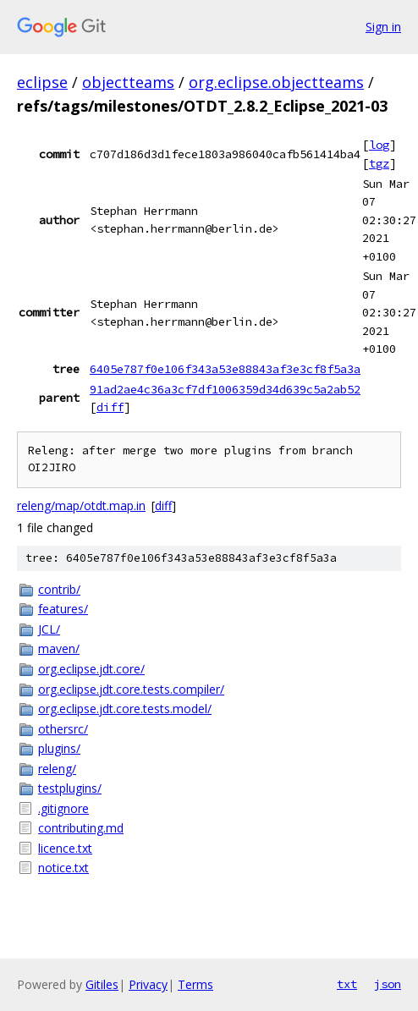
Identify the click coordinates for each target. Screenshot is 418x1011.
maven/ (59, 648)
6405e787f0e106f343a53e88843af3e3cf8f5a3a (225, 368)
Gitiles (101, 984)
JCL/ (49, 629)
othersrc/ (63, 729)
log (379, 144)
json (387, 984)
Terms (195, 984)
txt (347, 984)
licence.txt (65, 848)
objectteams (128, 82)
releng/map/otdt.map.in (81, 505)
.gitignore (63, 808)
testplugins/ (70, 788)
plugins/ (59, 748)
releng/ (57, 769)
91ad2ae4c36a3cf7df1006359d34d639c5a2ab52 (225, 389)
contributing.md (81, 828)
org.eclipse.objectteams (276, 82)
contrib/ (59, 589)
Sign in (383, 27)
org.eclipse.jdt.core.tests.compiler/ (131, 689)
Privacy (148, 984)
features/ (63, 609)
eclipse (42, 82)
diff (110, 407)
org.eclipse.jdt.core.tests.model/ (125, 709)
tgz (379, 163)
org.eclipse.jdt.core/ (91, 669)
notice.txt (63, 868)
